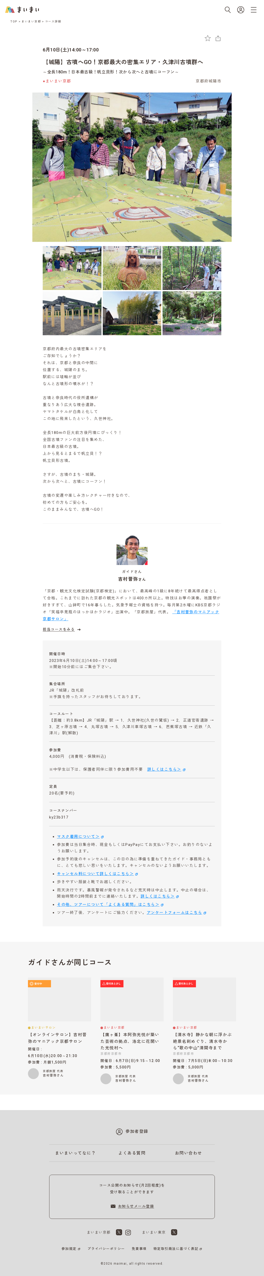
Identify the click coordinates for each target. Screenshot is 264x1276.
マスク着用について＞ (78, 836)
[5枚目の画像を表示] (132, 313)
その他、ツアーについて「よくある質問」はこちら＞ (108, 904)
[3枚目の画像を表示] (192, 268)
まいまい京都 (31, 21)
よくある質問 (131, 1153)
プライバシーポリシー (106, 1249)
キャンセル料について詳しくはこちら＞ (95, 874)
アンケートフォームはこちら (174, 912)
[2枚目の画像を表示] (132, 268)
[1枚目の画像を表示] (72, 268)
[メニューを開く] (254, 10)
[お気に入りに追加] (207, 38)
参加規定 (69, 1249)
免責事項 (139, 1249)
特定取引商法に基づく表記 (176, 1249)
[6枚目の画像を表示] (192, 313)
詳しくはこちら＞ (164, 769)
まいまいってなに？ (75, 1153)
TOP (14, 21)
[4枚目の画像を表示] (72, 313)
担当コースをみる (62, 629)
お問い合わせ (188, 1153)
